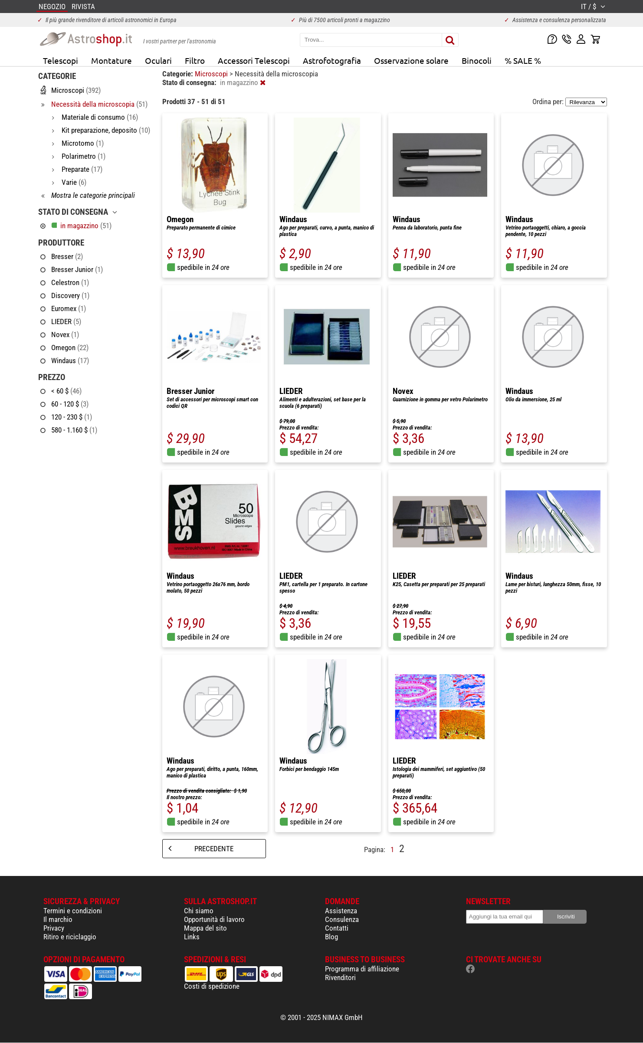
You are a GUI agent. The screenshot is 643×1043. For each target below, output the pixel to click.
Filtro (195, 60)
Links (192, 936)
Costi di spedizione (211, 986)
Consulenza (342, 919)
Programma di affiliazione (362, 968)
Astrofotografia (332, 60)
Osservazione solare (411, 60)
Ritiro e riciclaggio (69, 936)
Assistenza (341, 910)
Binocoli (477, 60)
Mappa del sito (205, 928)
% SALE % (523, 60)
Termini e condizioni (72, 910)
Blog (331, 936)
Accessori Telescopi (254, 60)
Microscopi (212, 73)
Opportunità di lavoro (214, 919)
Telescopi (60, 60)
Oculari (158, 60)
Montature (111, 60)
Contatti (336, 928)
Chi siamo (198, 910)
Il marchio (57, 919)
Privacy (53, 928)
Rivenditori (340, 977)
